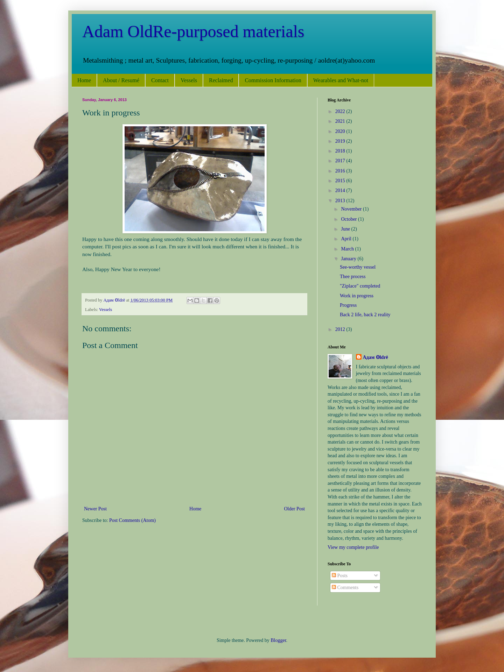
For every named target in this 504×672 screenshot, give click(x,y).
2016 (340, 171)
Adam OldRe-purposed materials (193, 31)
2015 (340, 180)
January (349, 258)
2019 (340, 141)
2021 (340, 121)
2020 (340, 131)
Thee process (352, 276)
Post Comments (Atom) (132, 520)
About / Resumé (121, 80)
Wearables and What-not (340, 80)
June (346, 229)
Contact (160, 80)
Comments (345, 587)
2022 (340, 111)
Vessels (189, 80)
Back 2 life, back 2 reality (365, 314)
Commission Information (273, 80)
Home (84, 80)
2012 (340, 329)
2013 (340, 200)
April (346, 238)
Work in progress (356, 295)
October (349, 219)
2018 (340, 151)
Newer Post (95, 508)
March (348, 249)
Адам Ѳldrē (375, 357)
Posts (340, 575)
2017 (340, 160)
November (352, 209)
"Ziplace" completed (360, 286)
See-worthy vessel (358, 267)
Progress (348, 305)
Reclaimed (221, 80)
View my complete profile (353, 547)
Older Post (294, 508)
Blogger (278, 640)
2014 (340, 190)
